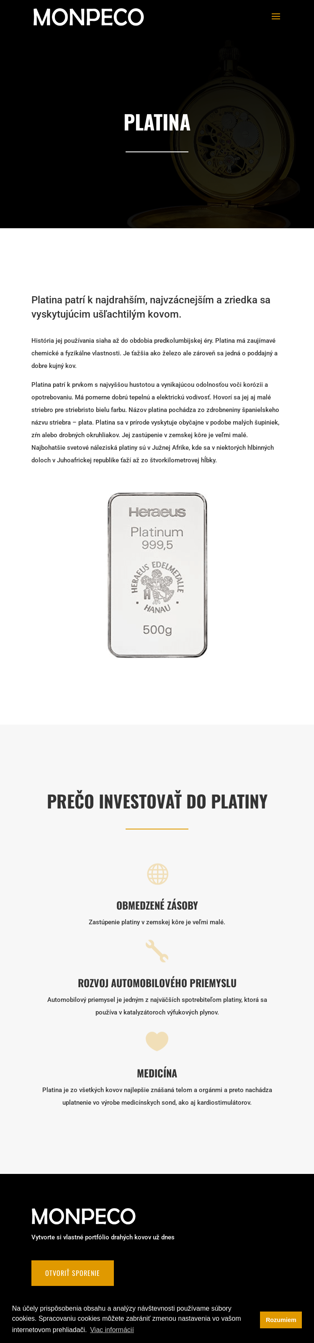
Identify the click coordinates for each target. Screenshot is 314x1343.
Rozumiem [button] (281, 1320)
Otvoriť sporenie (72, 1273)
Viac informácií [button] (112, 1329)
